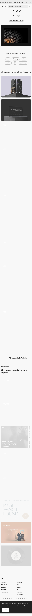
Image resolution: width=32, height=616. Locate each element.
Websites (3, 582)
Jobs (18, 584)
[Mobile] (16, 86)
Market (18, 587)
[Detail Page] (16, 203)
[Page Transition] (16, 344)
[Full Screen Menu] (16, 297)
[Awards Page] (16, 273)
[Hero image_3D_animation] (16, 412)
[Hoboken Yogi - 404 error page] (16, 509)
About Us (19, 592)
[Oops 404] (16, 461)
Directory (3, 589)
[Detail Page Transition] (16, 227)
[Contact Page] (16, 250)
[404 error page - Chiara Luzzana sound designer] (16, 555)
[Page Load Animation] (16, 320)
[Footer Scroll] (16, 133)
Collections (4, 584)
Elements (3, 587)
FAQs (18, 589)
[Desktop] (16, 110)
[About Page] (16, 180)
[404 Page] (16, 486)
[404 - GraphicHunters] (16, 437)
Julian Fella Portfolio (16, 20)
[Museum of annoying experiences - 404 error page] (16, 532)
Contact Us (20, 594)
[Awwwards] (6, 6)
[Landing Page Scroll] (16, 157)
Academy (19, 582)
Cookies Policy (23, 605)
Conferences (4, 592)
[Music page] (16, 388)
